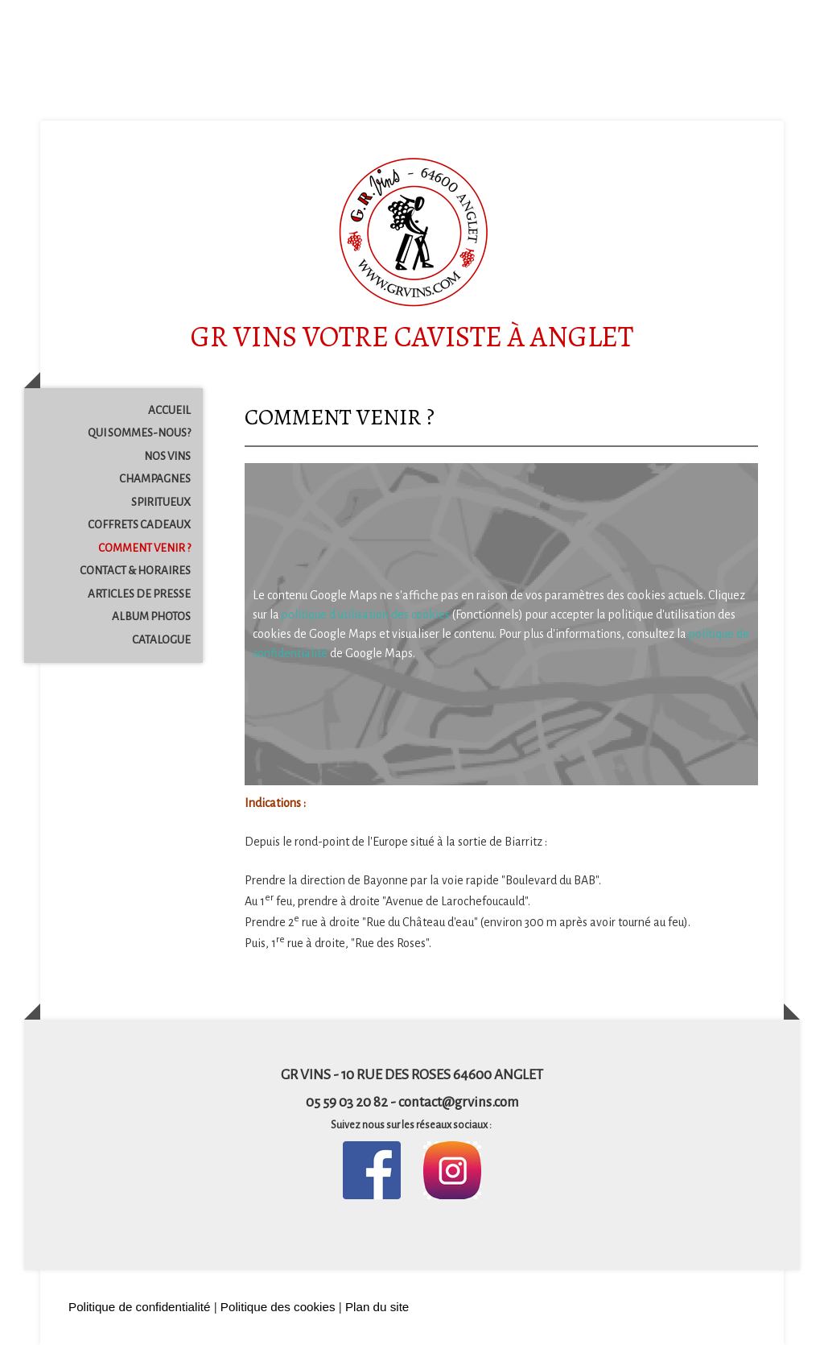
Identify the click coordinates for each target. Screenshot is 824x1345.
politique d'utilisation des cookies (366, 614)
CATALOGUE (161, 640)
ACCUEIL (169, 410)
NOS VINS (167, 456)
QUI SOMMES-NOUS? (139, 433)
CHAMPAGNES (155, 479)
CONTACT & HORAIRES (135, 571)
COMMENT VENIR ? (144, 548)
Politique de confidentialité (139, 1307)
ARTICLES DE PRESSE (139, 594)
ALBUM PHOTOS (151, 616)
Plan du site (377, 1307)
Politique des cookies (278, 1307)
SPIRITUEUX (161, 502)
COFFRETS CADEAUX (139, 525)
